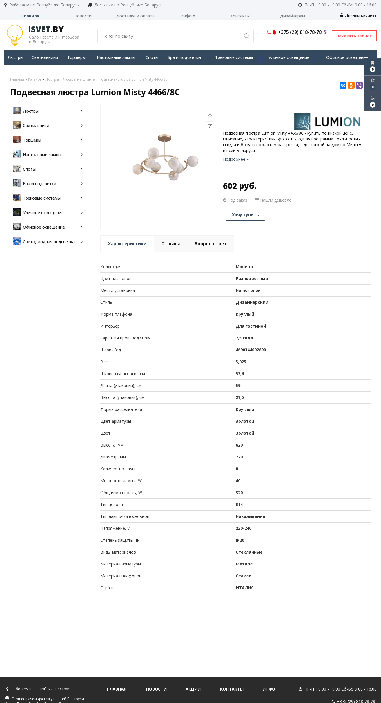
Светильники (45, 57)
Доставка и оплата (135, 16)
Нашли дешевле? (274, 200)
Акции (193, 689)
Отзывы (170, 243)
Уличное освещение (288, 57)
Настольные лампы (116, 57)
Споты (152, 57)
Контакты (240, 16)
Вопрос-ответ (211, 243)
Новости (83, 16)
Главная (30, 16)
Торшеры (76, 57)
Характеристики (127, 243)
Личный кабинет (358, 15)
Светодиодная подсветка (48, 241)
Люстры (15, 57)
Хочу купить (245, 214)
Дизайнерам (292, 16)
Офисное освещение (347, 57)
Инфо (187, 16)
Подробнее (236, 159)
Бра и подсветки (184, 57)
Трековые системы (234, 57)
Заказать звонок (354, 36)
